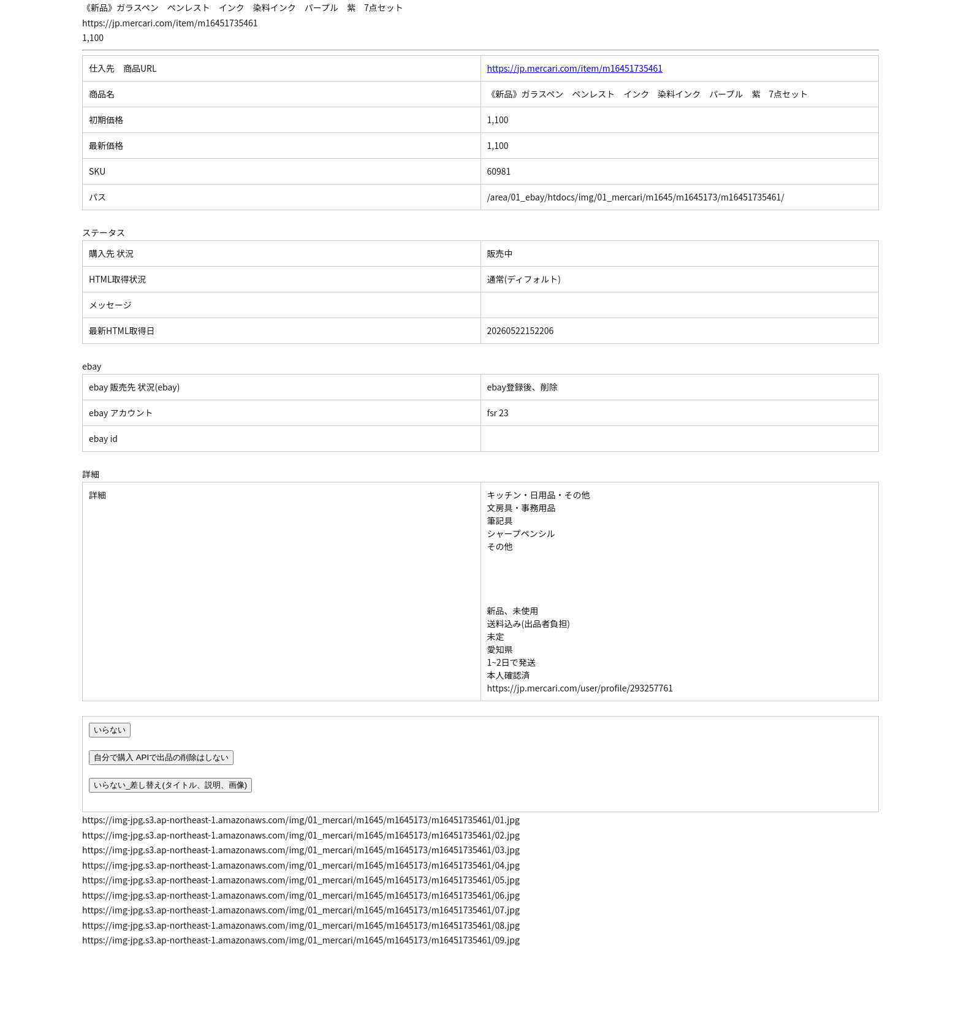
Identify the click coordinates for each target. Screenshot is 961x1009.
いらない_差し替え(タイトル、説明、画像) (170, 785)
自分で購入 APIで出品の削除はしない (161, 757)
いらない (110, 729)
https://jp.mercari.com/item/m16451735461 (575, 68)
